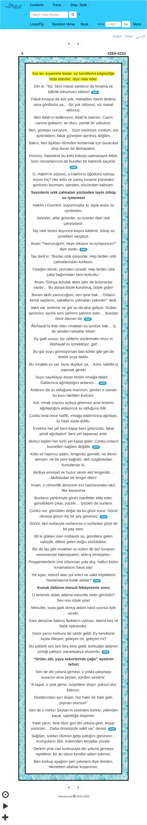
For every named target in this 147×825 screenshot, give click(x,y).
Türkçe (129, 36)
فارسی (140, 36)
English (117, 36)
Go (126, 24)
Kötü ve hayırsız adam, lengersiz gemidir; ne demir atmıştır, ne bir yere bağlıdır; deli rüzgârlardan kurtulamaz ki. (73, 459)
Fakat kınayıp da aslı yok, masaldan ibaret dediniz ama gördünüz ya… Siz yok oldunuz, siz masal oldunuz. (73, 104)
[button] (38, 5)
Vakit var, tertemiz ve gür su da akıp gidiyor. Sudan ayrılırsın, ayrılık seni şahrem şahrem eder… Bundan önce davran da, (73, 313)
